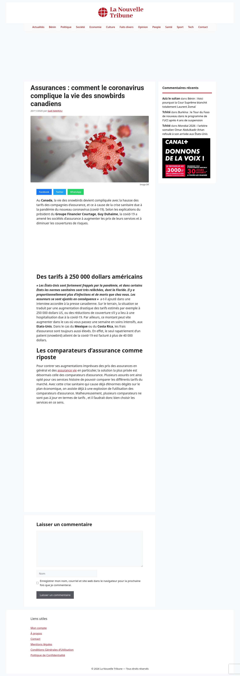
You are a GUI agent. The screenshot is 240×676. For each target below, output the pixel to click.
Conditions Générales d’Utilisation (52, 650)
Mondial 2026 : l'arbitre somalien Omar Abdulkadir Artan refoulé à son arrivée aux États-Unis (185, 130)
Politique (66, 27)
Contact (203, 27)
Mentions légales (41, 644)
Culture (110, 27)
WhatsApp (75, 191)
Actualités (38, 27)
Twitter (59, 191)
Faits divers (126, 27)
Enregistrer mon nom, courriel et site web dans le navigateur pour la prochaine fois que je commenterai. (90, 583)
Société (80, 27)
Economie (95, 27)
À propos (36, 633)
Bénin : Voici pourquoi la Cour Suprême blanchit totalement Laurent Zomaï (184, 102)
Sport (180, 27)
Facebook (44, 191)
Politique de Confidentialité (48, 655)
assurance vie (67, 370)
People (156, 27)
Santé (168, 27)
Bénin (52, 27)
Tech (191, 27)
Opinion (143, 27)
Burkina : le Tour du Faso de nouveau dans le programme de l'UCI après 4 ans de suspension (185, 116)
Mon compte (39, 628)
